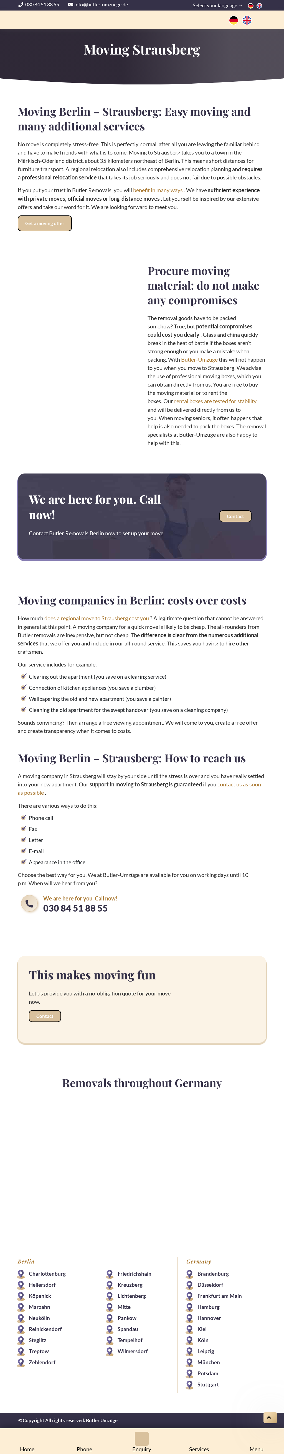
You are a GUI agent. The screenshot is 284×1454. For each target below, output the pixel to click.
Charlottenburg (47, 1272)
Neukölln (39, 1317)
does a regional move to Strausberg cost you (97, 617)
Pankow (127, 1317)
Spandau (128, 1328)
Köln (202, 1339)
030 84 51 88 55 (39, 4)
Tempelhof (130, 1339)
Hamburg (208, 1306)
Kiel (201, 1328)
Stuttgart (208, 1383)
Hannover (209, 1317)
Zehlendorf (42, 1361)
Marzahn (40, 1306)
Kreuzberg (130, 1283)
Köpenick (40, 1294)
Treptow (39, 1350)
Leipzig (205, 1350)
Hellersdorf (42, 1283)
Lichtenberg (132, 1294)
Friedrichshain (135, 1272)
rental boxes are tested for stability (215, 400)
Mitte (124, 1306)
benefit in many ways (158, 190)
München (208, 1361)
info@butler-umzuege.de (98, 4)
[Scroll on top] (270, 1417)
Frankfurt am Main (219, 1294)
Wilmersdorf (133, 1350)
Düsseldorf (210, 1283)
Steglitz (38, 1339)
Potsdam (207, 1372)
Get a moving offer (45, 223)
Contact (235, 516)
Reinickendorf (45, 1328)
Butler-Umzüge (199, 359)
